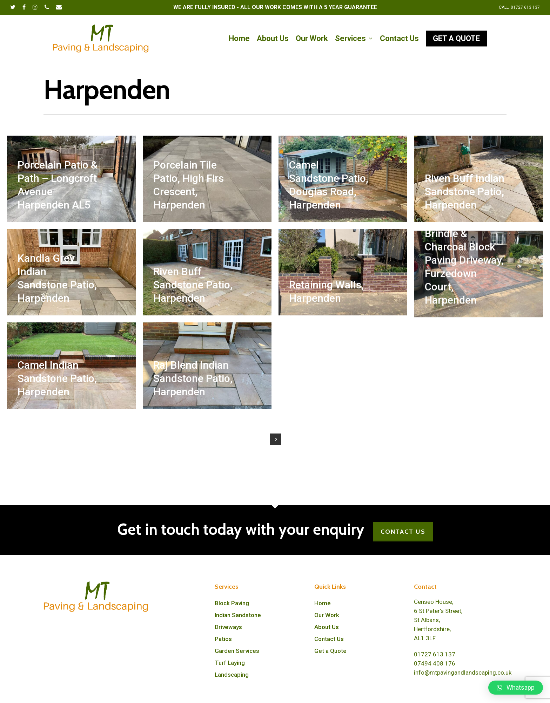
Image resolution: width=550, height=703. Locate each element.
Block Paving (232, 603)
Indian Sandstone (238, 615)
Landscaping (232, 674)
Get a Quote (330, 650)
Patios (223, 638)
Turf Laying (230, 662)
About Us (326, 626)
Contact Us (329, 638)
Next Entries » (275, 439)
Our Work (326, 615)
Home (322, 603)
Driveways (228, 626)
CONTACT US (403, 531)
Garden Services (237, 650)
